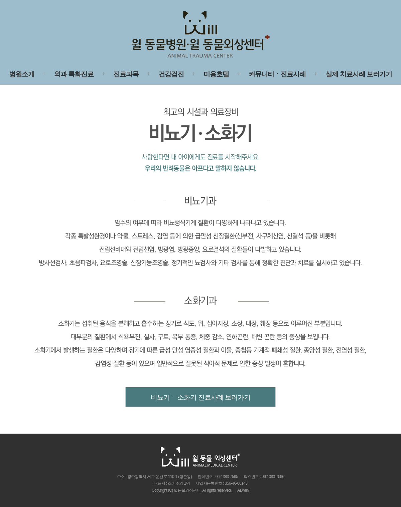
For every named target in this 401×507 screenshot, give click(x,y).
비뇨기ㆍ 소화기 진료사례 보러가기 (201, 397)
